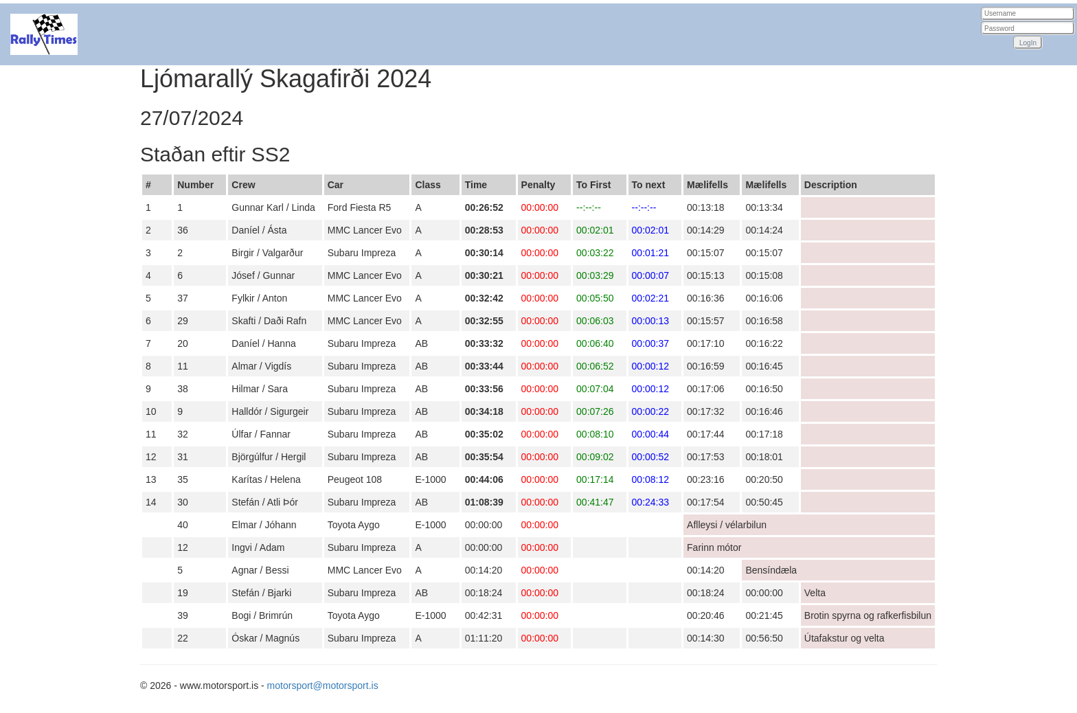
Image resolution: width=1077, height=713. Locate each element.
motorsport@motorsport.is (322, 685)
